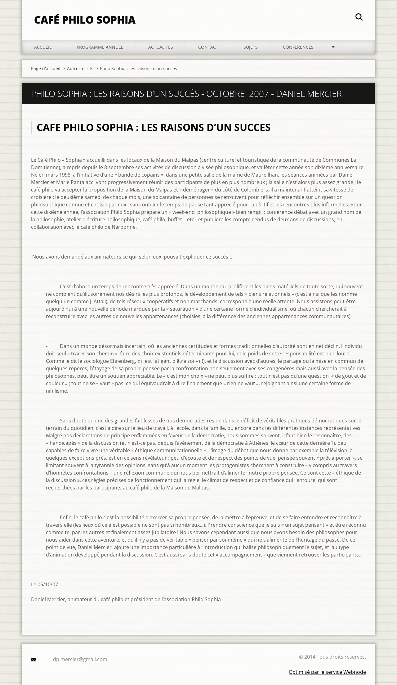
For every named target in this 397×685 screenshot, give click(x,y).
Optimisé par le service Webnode (327, 672)
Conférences (298, 47)
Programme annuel (100, 47)
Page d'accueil (45, 68)
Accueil (42, 47)
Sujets (250, 47)
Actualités (160, 47)
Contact (208, 47)
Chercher (359, 18)
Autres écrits (80, 68)
